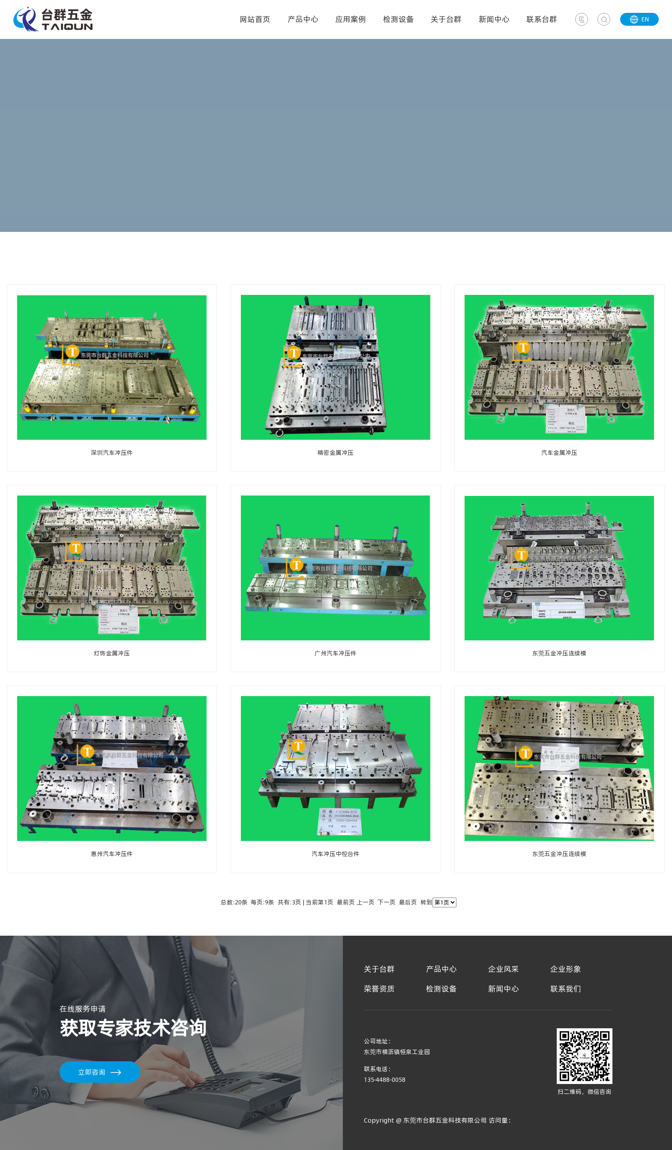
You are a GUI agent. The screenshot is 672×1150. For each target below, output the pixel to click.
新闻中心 (494, 19)
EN (639, 19)
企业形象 (565, 969)
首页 (22, 271)
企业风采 (503, 969)
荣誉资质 (379, 988)
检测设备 (398, 19)
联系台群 (541, 19)
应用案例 (350, 19)
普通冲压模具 (62, 271)
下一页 (387, 902)
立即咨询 (91, 1072)
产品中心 (303, 19)
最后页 (408, 902)
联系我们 (565, 988)
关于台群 (446, 19)
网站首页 (255, 19)
